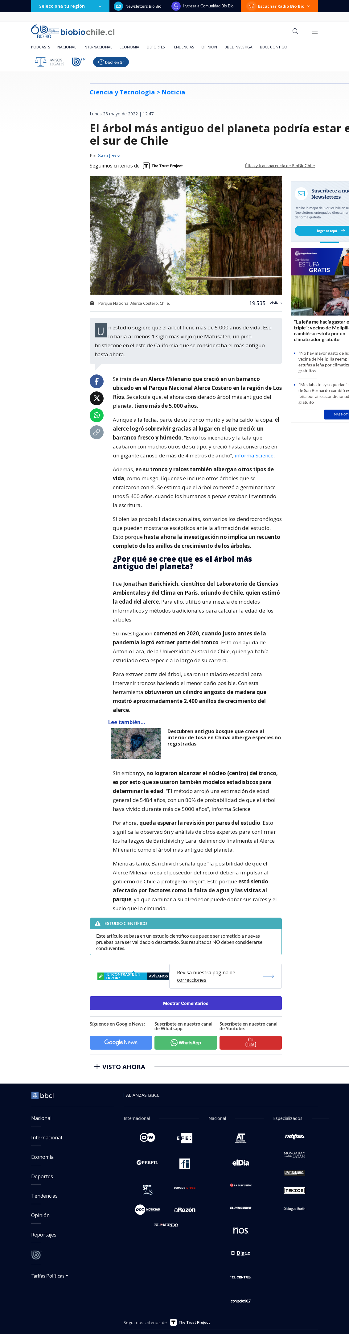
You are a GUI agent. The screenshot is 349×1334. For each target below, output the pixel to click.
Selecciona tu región (70, 6)
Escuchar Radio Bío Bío (279, 6)
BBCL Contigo (273, 47)
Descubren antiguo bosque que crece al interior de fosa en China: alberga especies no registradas (224, 737)
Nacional (66, 47)
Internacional (98, 47)
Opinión (209, 47)
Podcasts (40, 47)
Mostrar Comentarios (185, 1003)
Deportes (156, 47)
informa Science (254, 455)
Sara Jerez (109, 156)
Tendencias (183, 47)
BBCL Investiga (238, 47)
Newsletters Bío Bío (138, 6)
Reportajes (43, 1234)
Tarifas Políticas (47, 1275)
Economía (129, 47)
